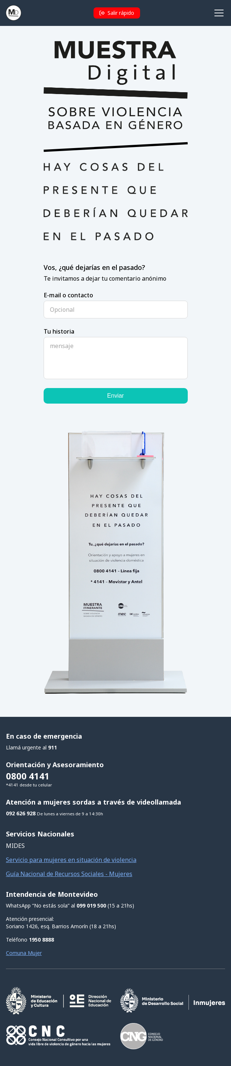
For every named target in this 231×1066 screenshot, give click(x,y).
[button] (117, 13)
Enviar (115, 395)
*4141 (12, 785)
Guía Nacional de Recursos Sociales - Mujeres (69, 874)
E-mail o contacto (68, 295)
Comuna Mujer (24, 952)
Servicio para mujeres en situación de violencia (71, 860)
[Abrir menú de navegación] (218, 13)
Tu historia (59, 331)
